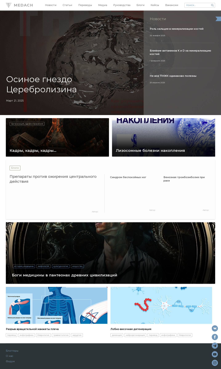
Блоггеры (12, 350)
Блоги (141, 5)
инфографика (26, 335)
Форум (10, 361)
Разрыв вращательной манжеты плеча (32, 329)
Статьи (67, 5)
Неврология (43, 335)
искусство (77, 266)
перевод (11, 335)
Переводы (85, 5)
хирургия (76, 335)
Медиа (102, 5)
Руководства (121, 5)
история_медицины (24, 266)
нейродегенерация (135, 335)
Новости (50, 5)
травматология (60, 335)
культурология (60, 266)
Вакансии (171, 5)
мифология (43, 266)
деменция (117, 335)
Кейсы (155, 5)
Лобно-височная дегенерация (130, 329)
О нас (9, 356)
